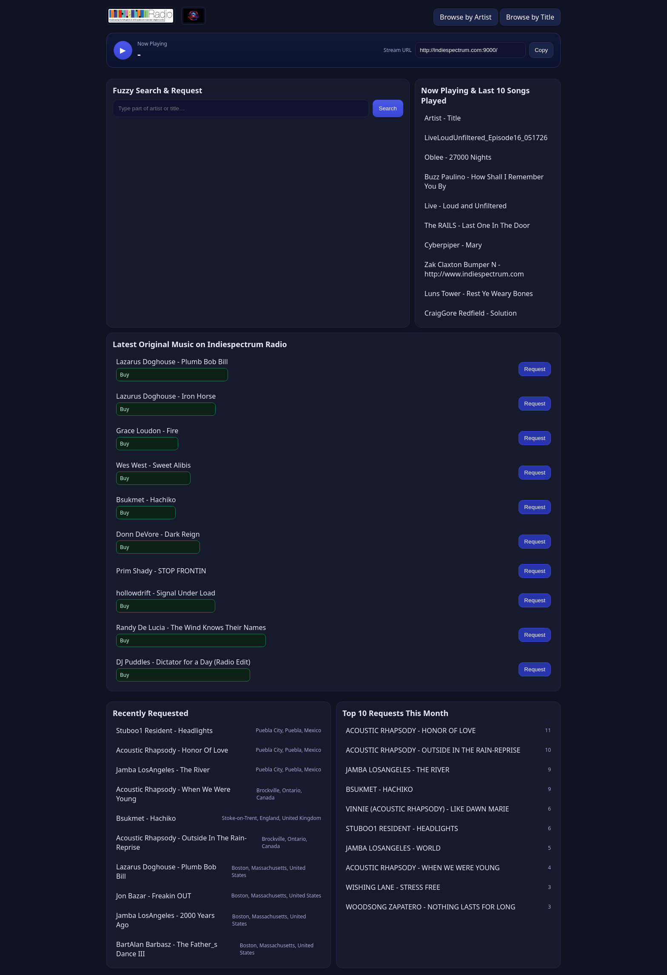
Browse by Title (530, 17)
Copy (541, 50)
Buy (124, 374)
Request (534, 369)
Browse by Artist (466, 17)
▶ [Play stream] (123, 50)
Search (388, 108)
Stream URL (398, 50)
